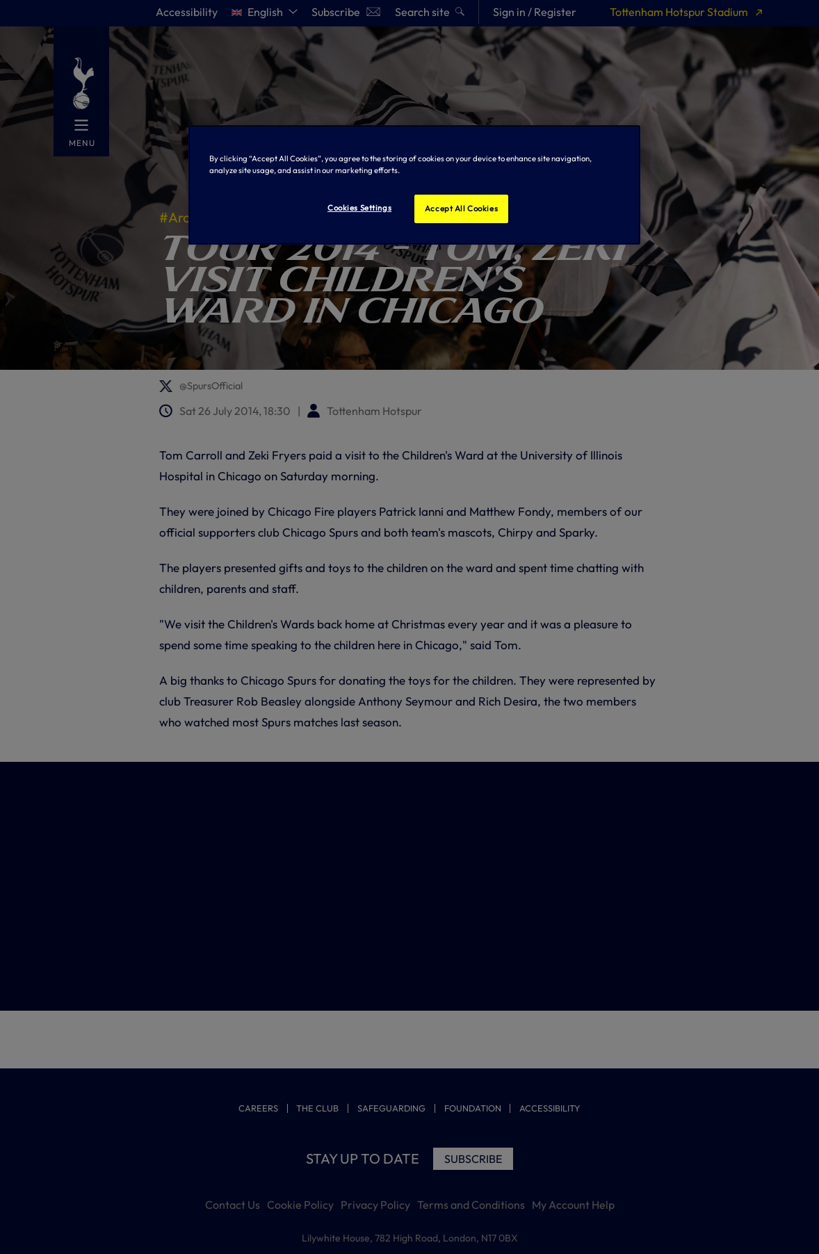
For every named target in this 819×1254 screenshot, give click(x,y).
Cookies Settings (359, 208)
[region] (414, 185)
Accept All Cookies (461, 208)
